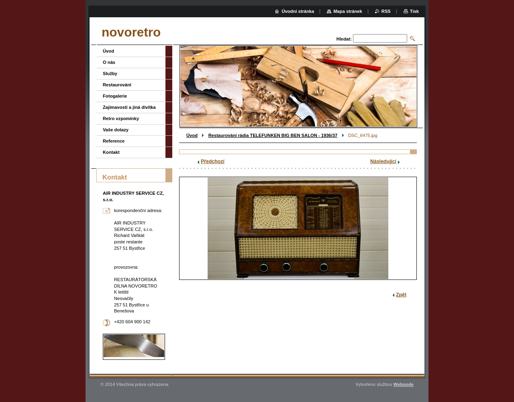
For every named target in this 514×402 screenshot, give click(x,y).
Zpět (401, 295)
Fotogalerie (115, 96)
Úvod (192, 135)
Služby (110, 73)
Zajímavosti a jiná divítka (129, 107)
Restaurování (117, 84)
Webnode (404, 384)
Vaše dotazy (115, 129)
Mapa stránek (347, 11)
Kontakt (111, 152)
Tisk (414, 11)
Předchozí (212, 161)
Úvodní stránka (297, 11)
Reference (113, 141)
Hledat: (344, 39)
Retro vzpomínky (121, 118)
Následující (383, 161)
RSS (386, 11)
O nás (109, 62)
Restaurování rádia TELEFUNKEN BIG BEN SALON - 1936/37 (272, 135)
